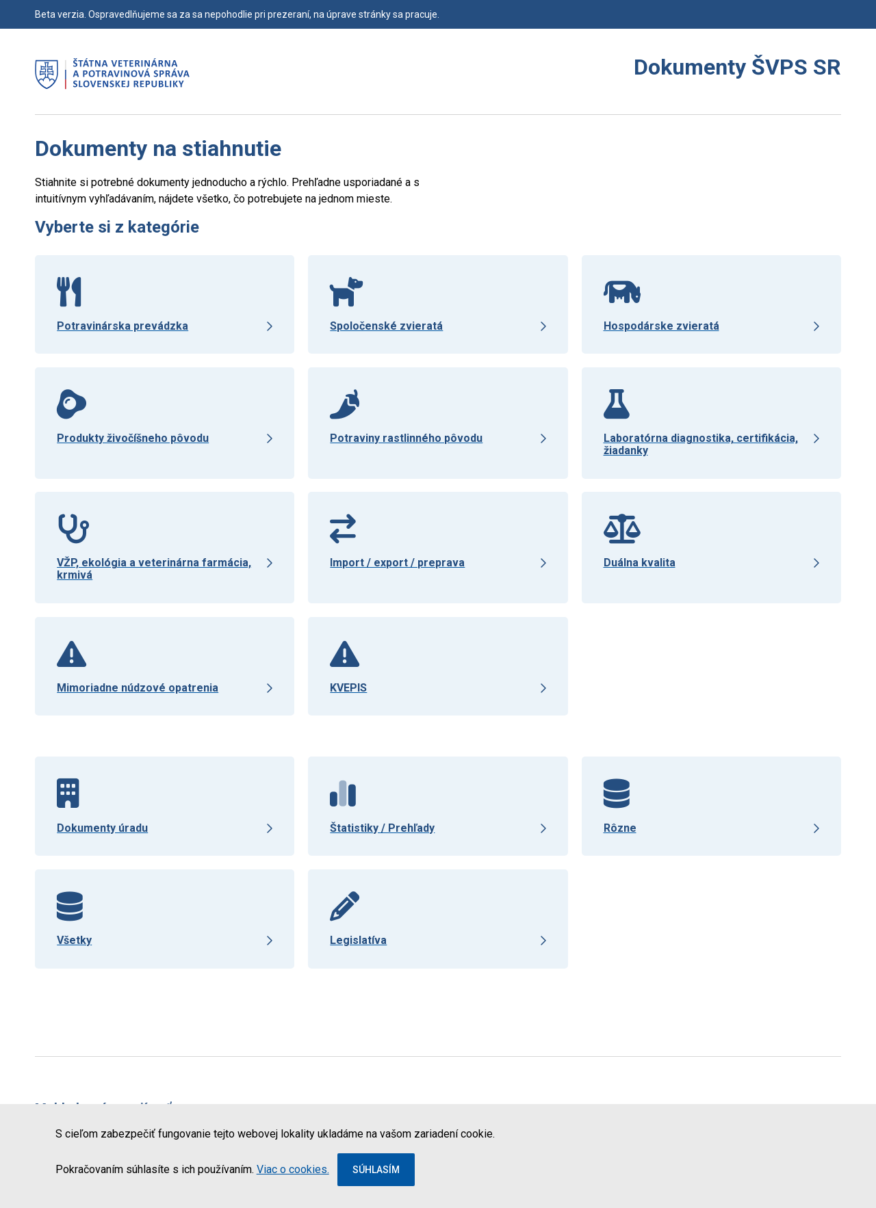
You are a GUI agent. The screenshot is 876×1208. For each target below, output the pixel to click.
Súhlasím (376, 1169)
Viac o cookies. (293, 1169)
